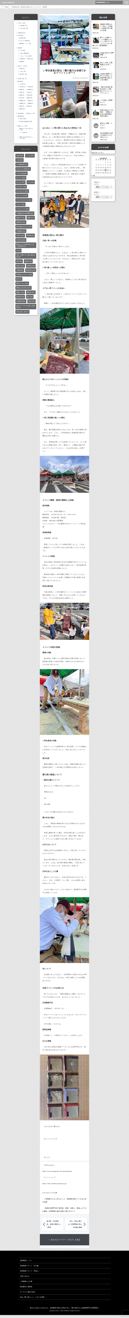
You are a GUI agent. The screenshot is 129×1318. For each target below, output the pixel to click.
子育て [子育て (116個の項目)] (20, 236)
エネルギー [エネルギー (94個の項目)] (21, 187)
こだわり (23, 71)
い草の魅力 (23, 25)
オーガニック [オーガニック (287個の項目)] (22, 191)
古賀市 (30, 87)
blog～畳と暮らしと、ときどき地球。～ (33, 1297)
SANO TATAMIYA (8, 2)
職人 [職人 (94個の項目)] (29, 297)
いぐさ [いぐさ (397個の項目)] (30, 156)
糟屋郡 (30, 103)
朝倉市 (22, 95)
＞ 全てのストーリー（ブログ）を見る (64, 1240)
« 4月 (93, 175)
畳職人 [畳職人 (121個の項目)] (20, 292)
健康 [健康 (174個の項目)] (31, 218)
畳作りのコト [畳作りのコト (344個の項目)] (22, 284)
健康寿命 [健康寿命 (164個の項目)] (20, 222)
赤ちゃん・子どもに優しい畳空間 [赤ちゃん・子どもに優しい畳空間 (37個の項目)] (25, 306)
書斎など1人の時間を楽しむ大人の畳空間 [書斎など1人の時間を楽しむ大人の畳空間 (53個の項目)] (25, 245)
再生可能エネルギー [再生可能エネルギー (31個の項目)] (23, 227)
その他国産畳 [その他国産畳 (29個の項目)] (21, 165)
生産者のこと (30, 113)
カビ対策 (24, 132)
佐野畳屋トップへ (26, 1260)
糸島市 (22, 106)
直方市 (22, 98)
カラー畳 (22, 50)
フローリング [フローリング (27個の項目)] (21, 196)
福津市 (30, 100)
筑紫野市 (22, 103)
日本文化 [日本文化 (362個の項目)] (20, 240)
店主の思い (23, 74)
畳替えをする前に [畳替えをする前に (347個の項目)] (23, 288)
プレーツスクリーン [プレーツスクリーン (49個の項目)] (23, 200)
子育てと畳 (23, 119)
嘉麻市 (22, 89)
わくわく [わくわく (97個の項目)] (20, 182)
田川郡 (29, 95)
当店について (22, 66)
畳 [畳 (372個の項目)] (18, 279)
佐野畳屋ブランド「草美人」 (30, 1271)
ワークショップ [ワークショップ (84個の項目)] (22, 209)
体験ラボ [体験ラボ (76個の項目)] (20, 218)
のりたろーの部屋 (25, 41)
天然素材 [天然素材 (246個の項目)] (20, 231)
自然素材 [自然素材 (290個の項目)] (20, 301)
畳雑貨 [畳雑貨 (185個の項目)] (31, 292)
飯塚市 (22, 109)
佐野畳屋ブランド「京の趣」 (30, 1266)
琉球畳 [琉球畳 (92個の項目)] (19, 270)
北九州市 (22, 87)
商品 (20, 48)
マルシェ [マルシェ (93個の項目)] (20, 205)
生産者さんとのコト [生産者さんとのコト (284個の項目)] (24, 275)
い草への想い (24, 28)
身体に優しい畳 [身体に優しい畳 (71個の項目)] (22, 312)
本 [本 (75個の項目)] (18, 251)
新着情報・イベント (25, 43)
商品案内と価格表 (26, 1286)
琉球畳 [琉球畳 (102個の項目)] (31, 266)
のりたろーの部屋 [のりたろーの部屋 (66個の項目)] (23, 169)
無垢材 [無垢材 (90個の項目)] (28, 261)
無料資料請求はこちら (103, 2)
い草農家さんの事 (26, 1281)
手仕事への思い (22, 79)
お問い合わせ (24, 1276)
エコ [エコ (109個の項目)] (31, 182)
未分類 (21, 113)
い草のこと (21, 23)
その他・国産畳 (24, 53)
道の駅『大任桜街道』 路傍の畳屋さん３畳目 (54, 1224)
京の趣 (22, 59)
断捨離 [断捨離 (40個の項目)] (30, 236)
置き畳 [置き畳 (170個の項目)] (20, 297)
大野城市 (30, 89)
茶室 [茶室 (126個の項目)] (31, 301)
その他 (6, 7)
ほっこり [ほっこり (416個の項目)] (20, 178)
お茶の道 (23, 38)
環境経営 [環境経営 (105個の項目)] (30, 270)
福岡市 (29, 98)
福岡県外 (22, 100)
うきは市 (22, 84)
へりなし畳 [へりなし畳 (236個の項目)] (21, 174)
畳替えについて (22, 126)
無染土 (30, 59)
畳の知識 (21, 116)
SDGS (22, 68)
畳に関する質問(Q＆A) (26, 121)
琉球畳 (22, 61)
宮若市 (22, 92)
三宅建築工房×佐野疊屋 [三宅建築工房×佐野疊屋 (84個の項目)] (24, 213)
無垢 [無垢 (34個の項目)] (19, 261)
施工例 (20, 81)
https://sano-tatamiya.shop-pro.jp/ (54, 1183)
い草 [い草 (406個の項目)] (19, 160)
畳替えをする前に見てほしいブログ (26, 138)
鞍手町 (29, 106)
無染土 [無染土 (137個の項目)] (20, 266)
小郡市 (29, 92)
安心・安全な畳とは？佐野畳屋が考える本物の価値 (75, 1224)
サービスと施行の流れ (27, 1292)
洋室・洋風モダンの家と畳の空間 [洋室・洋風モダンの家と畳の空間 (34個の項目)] (25, 256)
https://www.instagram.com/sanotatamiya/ (57, 1171)
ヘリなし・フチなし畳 (26, 56)
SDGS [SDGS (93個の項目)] (19, 156)
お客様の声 (21, 32)
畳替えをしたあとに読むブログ (26, 129)
